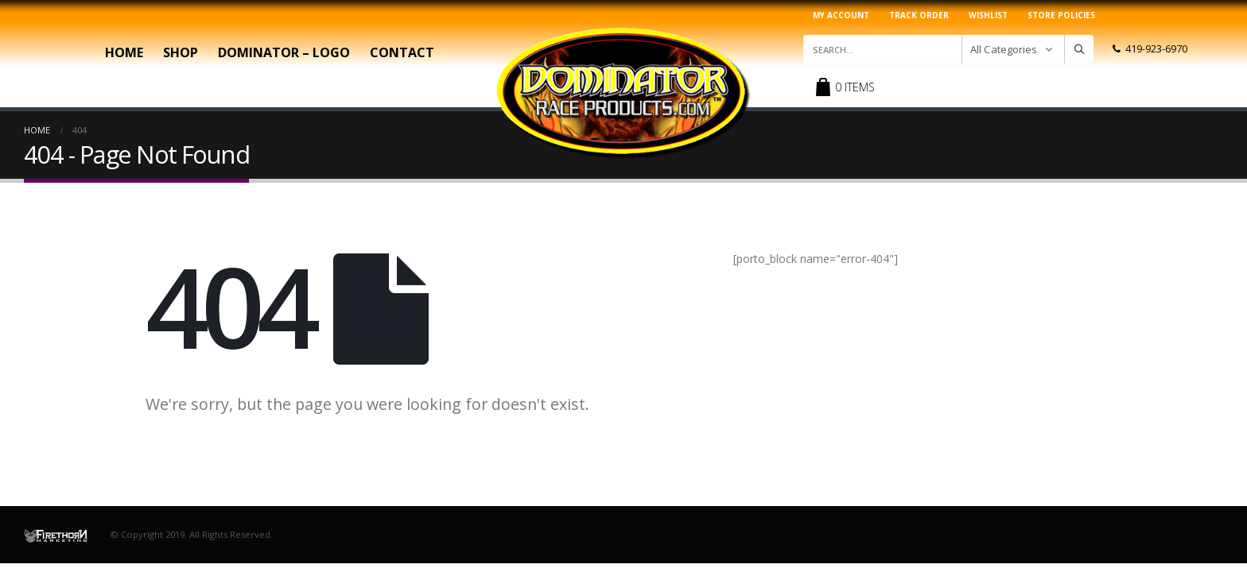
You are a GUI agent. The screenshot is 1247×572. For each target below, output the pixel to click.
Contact (402, 52)
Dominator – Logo (284, 52)
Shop (180, 52)
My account (841, 15)
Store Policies (1061, 15)
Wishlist (988, 15)
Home (124, 52)
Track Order (919, 15)
